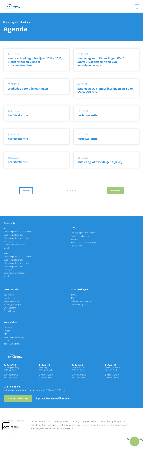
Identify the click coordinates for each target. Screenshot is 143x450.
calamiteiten (9, 327)
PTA (72, 298)
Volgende (115, 190)
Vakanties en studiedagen (14, 244)
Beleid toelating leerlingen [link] (43, 425)
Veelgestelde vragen (12, 301)
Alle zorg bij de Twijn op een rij (83, 232)
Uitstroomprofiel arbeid (13, 235)
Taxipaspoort (76, 245)
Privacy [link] (75, 421)
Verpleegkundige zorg (80, 236)
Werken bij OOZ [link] (70, 428)
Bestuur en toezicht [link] (40, 421)
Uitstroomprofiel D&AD (13, 266)
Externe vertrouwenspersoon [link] (113, 425)
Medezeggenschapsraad (14, 304)
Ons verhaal (9, 294)
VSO (6, 253)
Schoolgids (8, 241)
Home (6, 22)
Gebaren (75, 239)
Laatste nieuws (10, 298)
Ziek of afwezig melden (80, 304)
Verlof (6, 248)
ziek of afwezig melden (13, 344)
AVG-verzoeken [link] (90, 421)
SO (5, 228)
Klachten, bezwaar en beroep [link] (45, 428)
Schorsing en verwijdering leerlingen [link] (77, 425)
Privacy (74, 294)
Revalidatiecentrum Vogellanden (84, 242)
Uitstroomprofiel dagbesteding (16, 238)
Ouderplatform (10, 308)
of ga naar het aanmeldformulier (52, 398)
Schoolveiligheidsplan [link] (111, 421)
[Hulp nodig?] (134, 441)
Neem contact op (18, 398)
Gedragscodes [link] (61, 421)
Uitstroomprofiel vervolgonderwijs (18, 231)
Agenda (15, 22)
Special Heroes (10, 311)
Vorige (26, 190)
